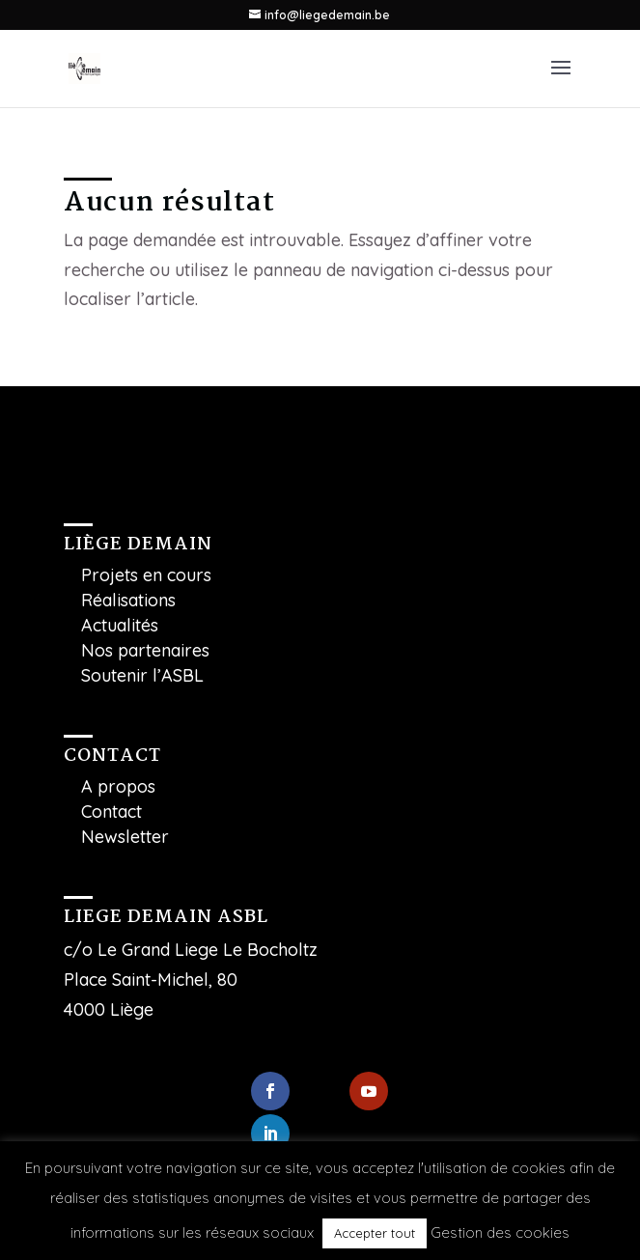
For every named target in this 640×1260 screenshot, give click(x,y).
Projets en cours (146, 575)
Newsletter (125, 837)
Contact (111, 811)
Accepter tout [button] (374, 1233)
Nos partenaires (145, 650)
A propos (118, 786)
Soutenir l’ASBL (142, 675)
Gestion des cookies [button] (500, 1232)
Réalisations (128, 600)
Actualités (119, 625)
